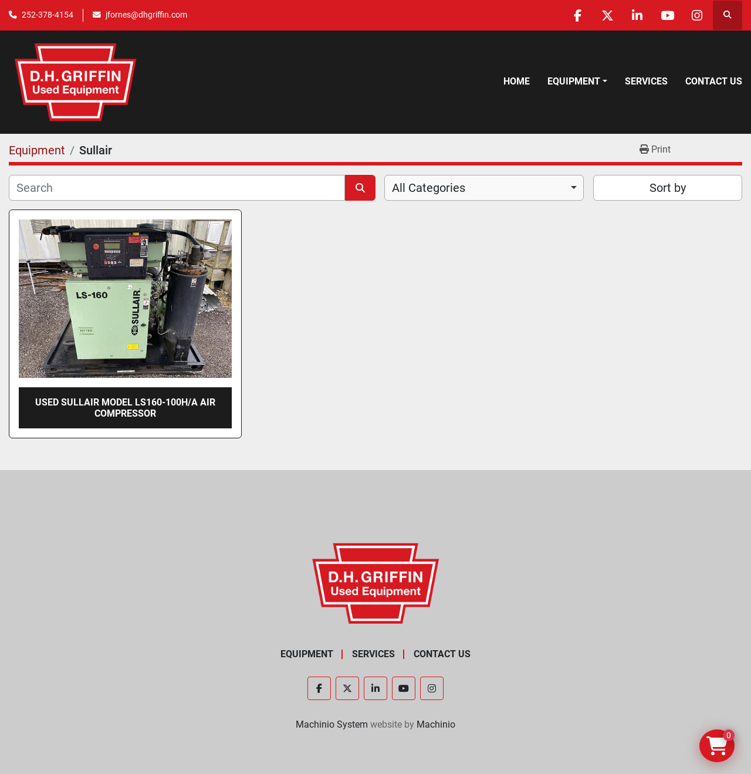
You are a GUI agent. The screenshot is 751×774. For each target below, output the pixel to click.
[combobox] (484, 188)
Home (516, 81)
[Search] (177, 188)
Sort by (667, 188)
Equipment (573, 81)
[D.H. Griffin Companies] (375, 583)
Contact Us (713, 81)
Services (646, 81)
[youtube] (667, 15)
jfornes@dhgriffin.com (146, 14)
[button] (577, 82)
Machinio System (332, 724)
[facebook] (577, 15)
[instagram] (697, 15)
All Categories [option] (428, 188)
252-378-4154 (47, 14)
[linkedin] (637, 15)
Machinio (436, 724)
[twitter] (607, 15)
